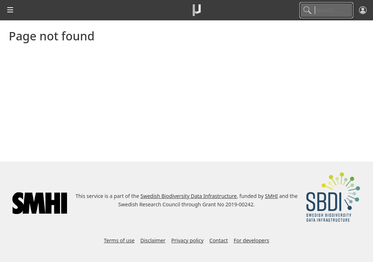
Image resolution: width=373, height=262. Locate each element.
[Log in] (363, 10)
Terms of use (119, 240)
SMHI (271, 195)
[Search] (326, 10)
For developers (251, 240)
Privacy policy (187, 240)
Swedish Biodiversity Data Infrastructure (189, 195)
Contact (218, 240)
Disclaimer (152, 240)
